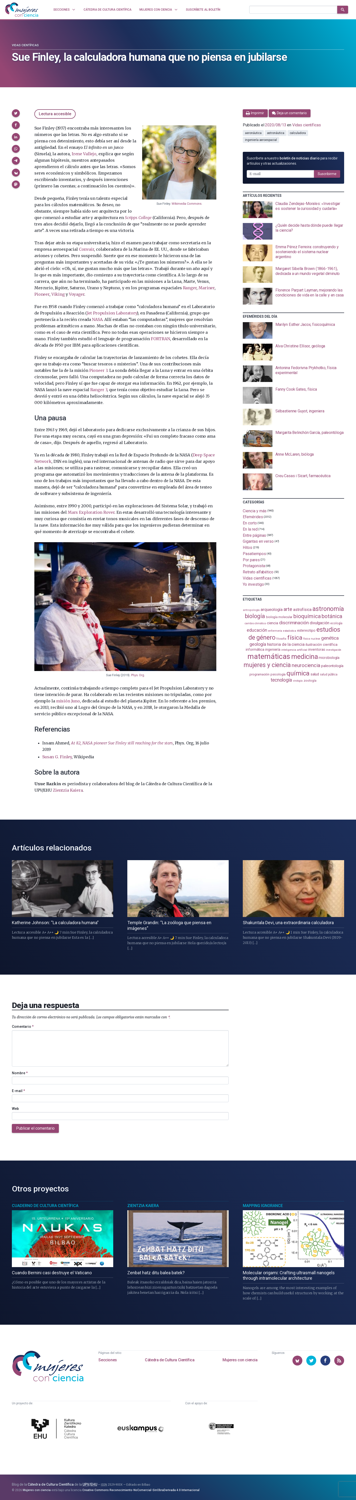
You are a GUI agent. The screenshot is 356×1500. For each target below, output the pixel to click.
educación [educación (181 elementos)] (257, 630)
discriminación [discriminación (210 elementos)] (294, 623)
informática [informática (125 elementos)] (255, 649)
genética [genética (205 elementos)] (329, 638)
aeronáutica (253, 133)
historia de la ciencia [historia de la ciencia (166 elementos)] (286, 644)
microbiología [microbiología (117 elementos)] (329, 658)
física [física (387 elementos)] (294, 637)
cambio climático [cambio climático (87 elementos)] (255, 623)
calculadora (298, 133)
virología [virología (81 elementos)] (298, 680)
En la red (250, 529)
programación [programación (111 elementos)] (259, 674)
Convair (86, 249)
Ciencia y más (255, 510)
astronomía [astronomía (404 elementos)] (328, 608)
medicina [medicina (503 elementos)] (304, 657)
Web (15, 1109)
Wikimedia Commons (186, 203)
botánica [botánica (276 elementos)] (332, 616)
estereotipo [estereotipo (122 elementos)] (306, 630)
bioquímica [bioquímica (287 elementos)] (307, 616)
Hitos (247, 547)
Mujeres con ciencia (239, 1360)
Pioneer (41, 294)
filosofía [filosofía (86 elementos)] (281, 638)
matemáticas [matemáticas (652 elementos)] (268, 656)
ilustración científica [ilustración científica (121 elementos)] (321, 645)
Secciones (107, 1360)
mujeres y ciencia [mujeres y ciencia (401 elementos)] (267, 665)
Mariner (207, 287)
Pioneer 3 (98, 370)
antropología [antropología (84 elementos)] (251, 610)
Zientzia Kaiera (68, 790)
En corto (250, 523)
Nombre (20, 1073)
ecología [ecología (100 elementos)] (336, 623)
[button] (16, 113)
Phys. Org (137, 675)
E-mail (18, 1091)
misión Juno (68, 700)
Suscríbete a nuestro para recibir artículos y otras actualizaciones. (292, 160)
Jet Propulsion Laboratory (112, 313)
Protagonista (254, 565)
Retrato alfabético (258, 572)
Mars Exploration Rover (91, 512)
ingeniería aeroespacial (261, 140)
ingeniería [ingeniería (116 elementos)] (272, 649)
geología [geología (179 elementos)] (257, 644)
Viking (58, 294)
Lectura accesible (55, 114)
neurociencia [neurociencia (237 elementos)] (306, 665)
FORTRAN (160, 338)
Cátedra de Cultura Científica (169, 1360)
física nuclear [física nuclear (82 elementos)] (311, 638)
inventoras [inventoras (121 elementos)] (316, 650)
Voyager (77, 294)
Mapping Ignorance (263, 1205)
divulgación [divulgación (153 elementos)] (319, 623)
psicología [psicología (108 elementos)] (278, 674)
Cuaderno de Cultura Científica (45, 1205)
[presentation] (293, 209)
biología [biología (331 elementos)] (255, 616)
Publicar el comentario (35, 1128)
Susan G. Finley (57, 756)
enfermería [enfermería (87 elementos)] (275, 630)
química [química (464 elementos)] (298, 673)
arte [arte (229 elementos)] (288, 609)
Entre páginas (254, 535)
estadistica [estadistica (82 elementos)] (289, 630)
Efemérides (253, 517)
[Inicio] (22, 9)
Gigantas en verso (258, 541)
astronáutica (275, 133)
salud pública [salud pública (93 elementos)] (328, 674)
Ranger (190, 287)
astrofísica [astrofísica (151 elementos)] (302, 609)
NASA (97, 319)
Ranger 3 (98, 389)
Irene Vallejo (84, 153)
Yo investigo (253, 584)
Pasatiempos (254, 553)
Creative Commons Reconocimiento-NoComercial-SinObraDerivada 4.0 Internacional (141, 1490)
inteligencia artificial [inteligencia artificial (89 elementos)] (294, 649)
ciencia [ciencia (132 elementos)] (272, 623)
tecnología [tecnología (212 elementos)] (281, 680)
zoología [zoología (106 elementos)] (310, 680)
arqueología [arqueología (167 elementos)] (272, 609)
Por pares (251, 559)
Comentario (23, 1027)
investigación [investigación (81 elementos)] (333, 649)
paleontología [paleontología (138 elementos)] (332, 666)
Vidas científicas (25, 45)
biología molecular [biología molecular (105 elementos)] (279, 617)
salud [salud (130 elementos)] (315, 674)
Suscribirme (327, 174)
